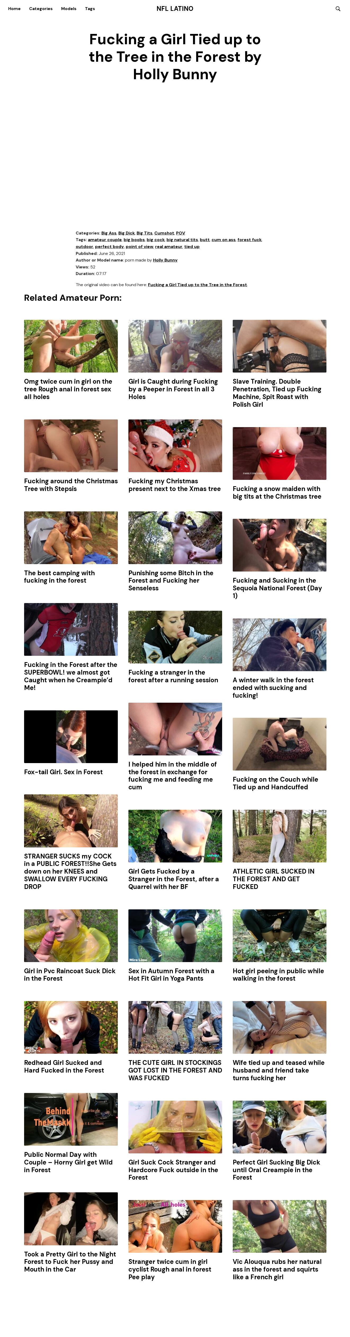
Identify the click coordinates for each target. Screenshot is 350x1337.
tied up (192, 247)
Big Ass (108, 233)
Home (14, 8)
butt (205, 240)
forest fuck (249, 240)
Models (69, 8)
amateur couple (105, 240)
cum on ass (224, 240)
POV (180, 233)
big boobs (134, 240)
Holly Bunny (165, 260)
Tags (90, 8)
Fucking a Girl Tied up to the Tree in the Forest (197, 285)
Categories (41, 8)
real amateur (168, 247)
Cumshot (164, 233)
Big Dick (126, 233)
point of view (139, 247)
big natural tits (182, 240)
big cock (156, 240)
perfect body (109, 247)
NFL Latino (174, 9)
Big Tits (144, 233)
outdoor (84, 247)
